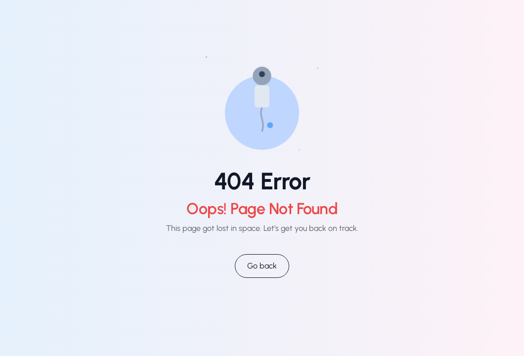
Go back (262, 265)
